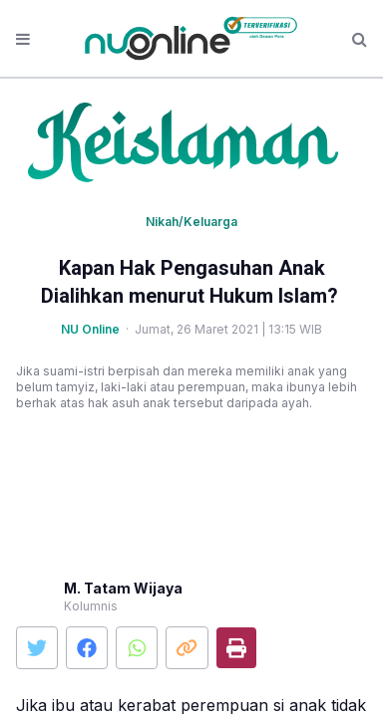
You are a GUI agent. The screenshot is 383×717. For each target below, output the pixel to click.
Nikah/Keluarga (191, 221)
